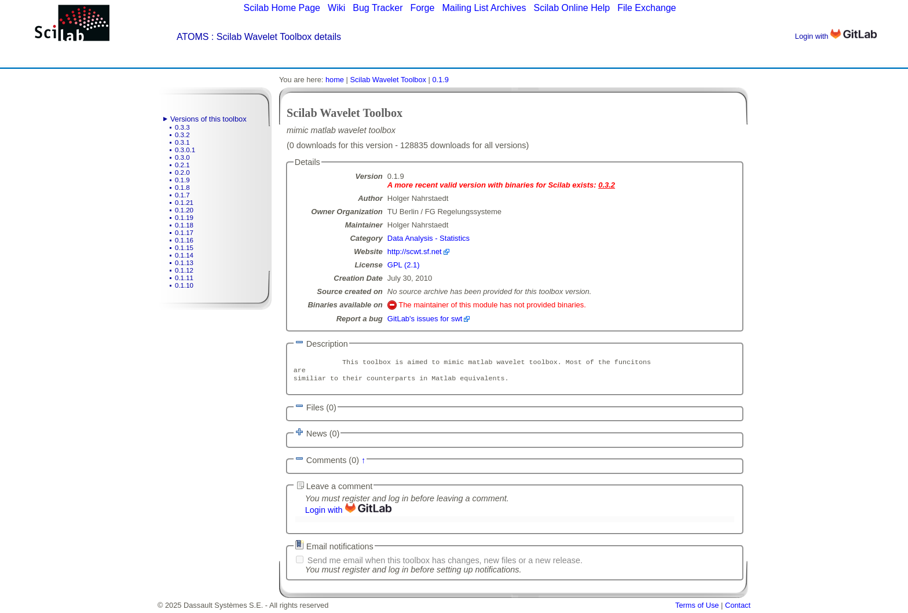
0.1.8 (182, 187)
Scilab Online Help (571, 8)
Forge (423, 8)
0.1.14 (184, 255)
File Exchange (646, 8)
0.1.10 (184, 285)
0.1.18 (184, 225)
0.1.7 (182, 195)
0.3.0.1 (185, 149)
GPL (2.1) (403, 264)
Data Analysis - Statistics (428, 238)
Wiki (336, 8)
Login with (836, 36)
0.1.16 (184, 240)
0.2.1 (182, 164)
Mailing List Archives (484, 8)
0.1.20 (184, 210)
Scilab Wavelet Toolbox (388, 79)
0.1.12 (184, 270)
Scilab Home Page (281, 8)
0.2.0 (182, 172)
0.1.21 (184, 202)
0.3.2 (182, 134)
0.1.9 (182, 180)
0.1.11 (184, 277)
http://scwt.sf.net (414, 251)
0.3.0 (182, 157)
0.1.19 (184, 217)
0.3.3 (182, 127)
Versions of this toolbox (208, 119)
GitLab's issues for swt (425, 318)
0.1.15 (184, 247)
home (334, 79)
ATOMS (192, 37)
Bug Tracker (377, 8)
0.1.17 (184, 232)
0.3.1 (182, 142)
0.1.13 (184, 262)
